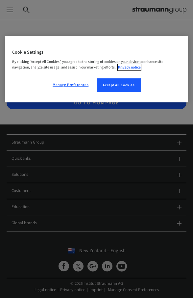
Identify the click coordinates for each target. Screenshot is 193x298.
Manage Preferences (70, 85)
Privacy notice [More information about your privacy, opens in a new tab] (129, 67)
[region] (96, 69)
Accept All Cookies (118, 85)
